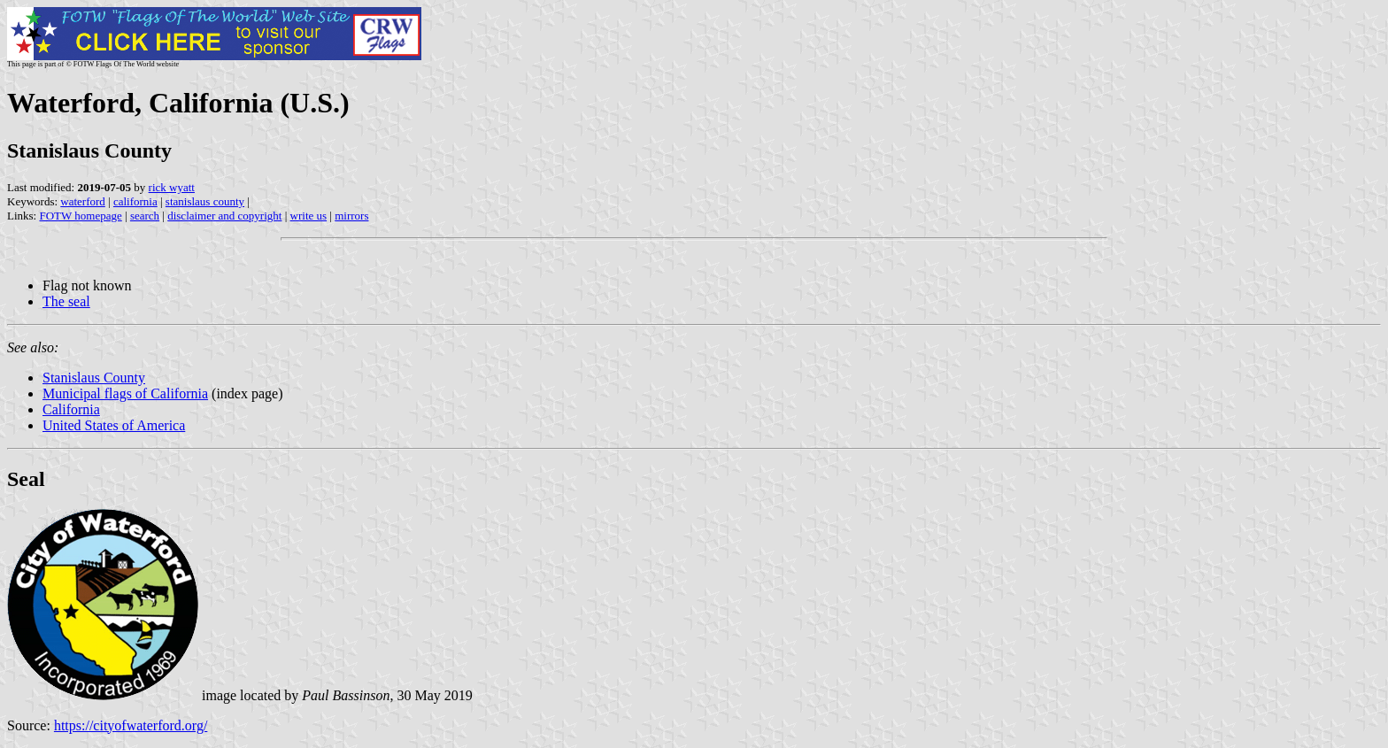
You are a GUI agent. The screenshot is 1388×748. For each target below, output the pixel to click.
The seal (66, 301)
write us (309, 215)
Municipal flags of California (125, 393)
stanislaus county (205, 201)
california (135, 201)
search (144, 215)
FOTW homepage (80, 215)
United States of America (113, 425)
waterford (82, 201)
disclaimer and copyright (224, 215)
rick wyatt (172, 187)
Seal (26, 478)
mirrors (351, 215)
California (71, 409)
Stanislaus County (93, 377)
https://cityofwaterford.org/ (130, 725)
